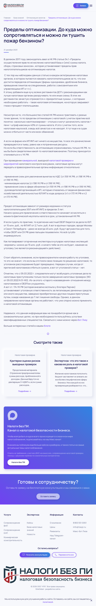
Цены (52, 527)
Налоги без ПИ (18, 462)
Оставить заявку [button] (48, 496)
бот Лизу (82, 319)
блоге (47, 325)
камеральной (29, 160)
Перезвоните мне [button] (64, 555)
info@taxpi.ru (79, 527)
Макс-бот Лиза (80, 531)
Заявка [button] (81, 5)
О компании (55, 522)
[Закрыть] (91, 600)
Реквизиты (55, 531)
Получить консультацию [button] (34, 555)
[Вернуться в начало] (14, 5)
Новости (31, 534)
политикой (48, 602)
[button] (91, 5)
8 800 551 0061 (80, 522)
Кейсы (30, 522)
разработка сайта (52, 589)
